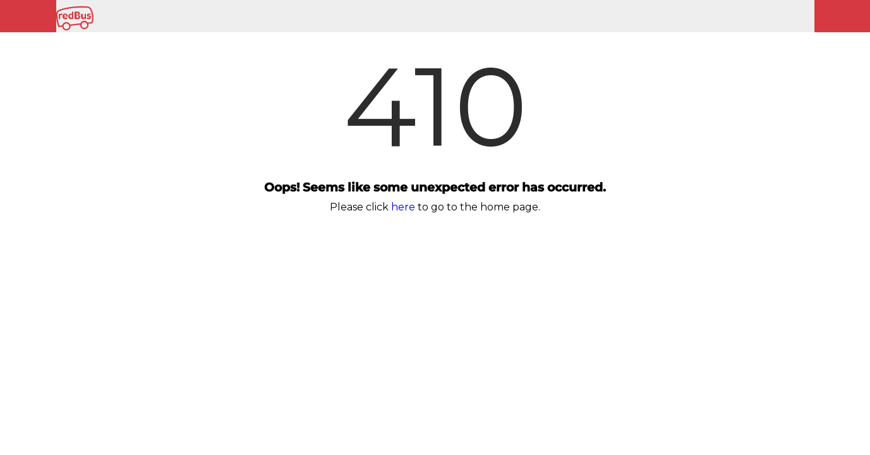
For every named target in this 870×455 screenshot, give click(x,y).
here (403, 207)
